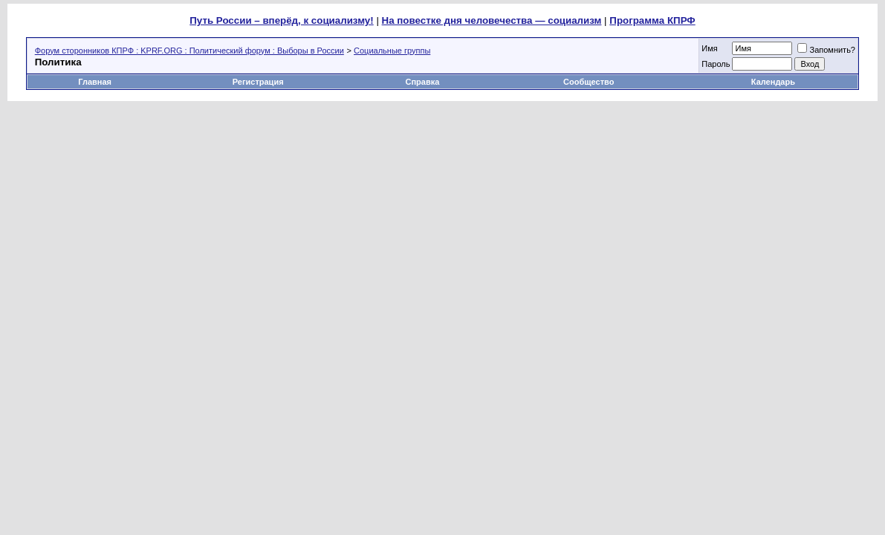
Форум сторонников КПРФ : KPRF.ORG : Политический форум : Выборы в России (189, 50)
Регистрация (258, 81)
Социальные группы (392, 50)
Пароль (715, 63)
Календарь (773, 81)
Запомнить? (826, 49)
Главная (94, 81)
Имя (709, 48)
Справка (423, 81)
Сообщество (589, 81)
